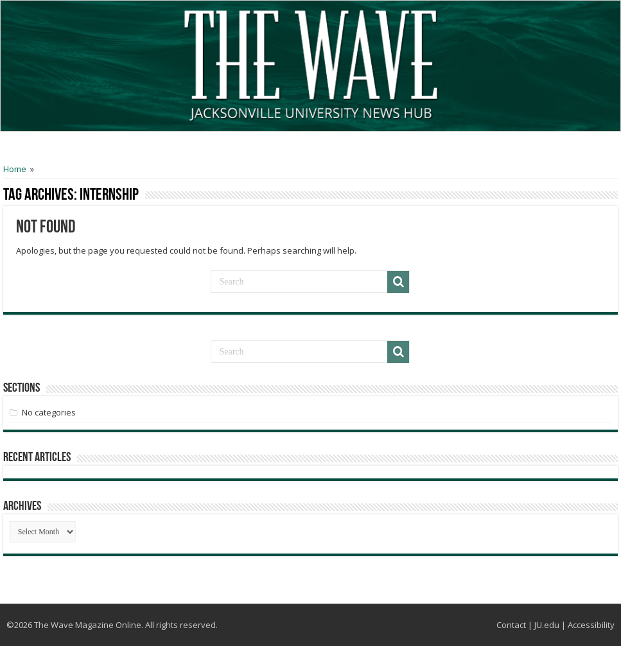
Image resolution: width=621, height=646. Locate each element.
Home (14, 169)
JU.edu (546, 625)
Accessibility (591, 625)
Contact (511, 625)
